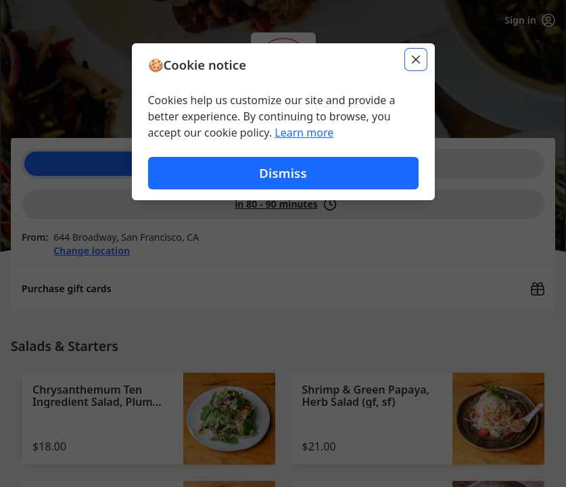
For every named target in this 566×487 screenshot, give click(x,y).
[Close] (416, 59)
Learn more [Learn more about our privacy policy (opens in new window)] (304, 132)
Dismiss (282, 172)
